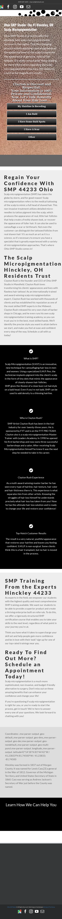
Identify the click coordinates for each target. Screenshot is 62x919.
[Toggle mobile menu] (58, 13)
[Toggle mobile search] (54, 13)
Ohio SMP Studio (11, 907)
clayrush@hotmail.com (36, 2)
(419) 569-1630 (23, 2)
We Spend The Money (49, 907)
